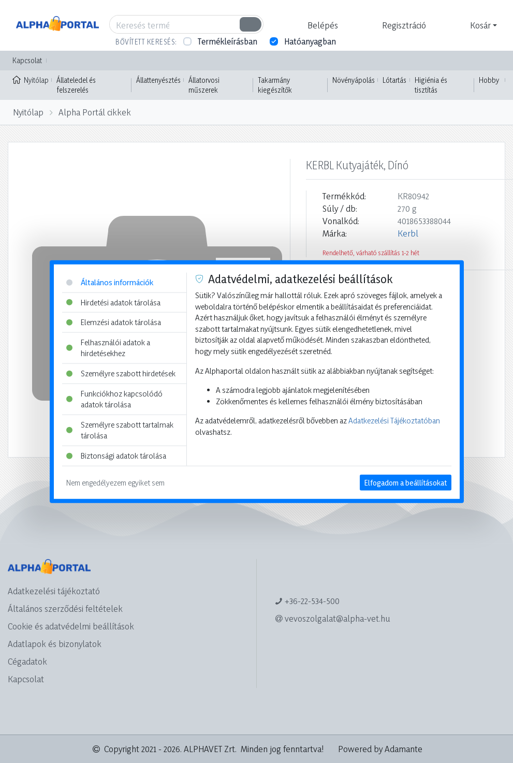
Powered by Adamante (380, 748)
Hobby (489, 80)
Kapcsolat (27, 60)
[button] (321, 25)
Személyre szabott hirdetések (120, 373)
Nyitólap (30, 79)
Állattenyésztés (158, 80)
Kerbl (408, 233)
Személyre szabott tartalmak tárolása (119, 430)
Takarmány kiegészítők (275, 85)
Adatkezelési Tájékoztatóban (394, 420)
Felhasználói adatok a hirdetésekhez (108, 347)
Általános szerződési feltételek (65, 608)
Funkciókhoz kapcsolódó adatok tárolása (114, 398)
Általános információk (109, 282)
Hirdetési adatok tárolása (113, 302)
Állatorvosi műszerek (203, 85)
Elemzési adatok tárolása (113, 322)
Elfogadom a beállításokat (405, 482)
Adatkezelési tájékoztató (54, 590)
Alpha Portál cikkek (94, 112)
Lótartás (394, 80)
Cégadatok (27, 661)
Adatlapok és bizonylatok (54, 643)
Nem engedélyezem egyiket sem (115, 482)
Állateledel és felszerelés (76, 85)
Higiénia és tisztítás (431, 85)
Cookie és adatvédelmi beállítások (71, 626)
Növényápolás (353, 80)
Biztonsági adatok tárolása (116, 456)
